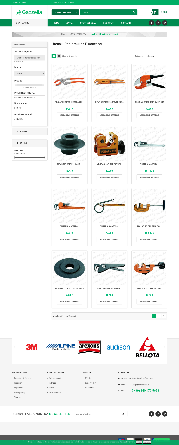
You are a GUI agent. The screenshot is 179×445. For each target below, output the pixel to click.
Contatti (126, 23)
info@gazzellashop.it (140, 384)
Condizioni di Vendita (22, 378)
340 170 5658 (68, 3)
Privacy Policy (19, 392)
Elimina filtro (20, 61)
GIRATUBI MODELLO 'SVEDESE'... (109, 102)
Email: (124, 385)
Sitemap (17, 397)
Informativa (147, 442)
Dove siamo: (126, 378)
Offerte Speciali (88, 23)
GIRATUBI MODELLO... (149, 164)
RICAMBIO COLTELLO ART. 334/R (69, 289)
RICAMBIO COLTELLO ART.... (69, 164)
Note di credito (55, 392)
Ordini (51, 388)
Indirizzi (52, 383)
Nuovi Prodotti (90, 383)
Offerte (88, 378)
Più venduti (89, 388)
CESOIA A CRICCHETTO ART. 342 (149, 102)
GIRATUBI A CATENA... (109, 226)
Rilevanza (157, 56)
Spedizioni (18, 383)
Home (56, 23)
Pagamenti (18, 388)
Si (19, 108)
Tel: (122, 391)
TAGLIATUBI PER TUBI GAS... (149, 226)
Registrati (108, 23)
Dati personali (55, 378)
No (20, 119)
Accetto (139, 442)
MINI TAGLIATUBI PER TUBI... (109, 164)
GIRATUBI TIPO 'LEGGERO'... (109, 289)
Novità (69, 23)
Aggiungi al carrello (69, 115)
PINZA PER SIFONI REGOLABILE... (69, 102)
